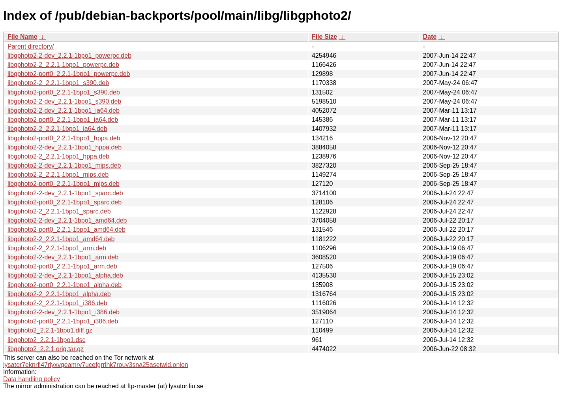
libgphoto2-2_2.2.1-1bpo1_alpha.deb (59, 294)
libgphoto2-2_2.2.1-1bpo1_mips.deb (58, 174)
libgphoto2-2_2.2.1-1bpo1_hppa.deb (58, 156)
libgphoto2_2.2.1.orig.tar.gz (45, 349)
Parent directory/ (30, 46)
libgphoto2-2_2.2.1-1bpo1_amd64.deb (60, 239)
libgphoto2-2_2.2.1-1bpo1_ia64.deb (57, 128)
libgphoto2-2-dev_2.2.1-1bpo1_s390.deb (64, 101)
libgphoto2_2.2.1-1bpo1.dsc (46, 339)
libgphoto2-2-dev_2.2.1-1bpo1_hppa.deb (64, 147)
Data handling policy (31, 379)
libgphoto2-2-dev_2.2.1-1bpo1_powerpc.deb (69, 55)
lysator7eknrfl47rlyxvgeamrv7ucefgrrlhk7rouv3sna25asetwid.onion (95, 364)
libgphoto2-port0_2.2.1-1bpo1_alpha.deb (64, 285)
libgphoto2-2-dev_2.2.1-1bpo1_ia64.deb (63, 110)
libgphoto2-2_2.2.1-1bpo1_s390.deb (58, 82)
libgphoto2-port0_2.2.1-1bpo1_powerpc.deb (68, 73)
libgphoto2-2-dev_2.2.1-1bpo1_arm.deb (62, 257)
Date (429, 36)
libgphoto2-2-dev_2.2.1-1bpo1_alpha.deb (65, 275)
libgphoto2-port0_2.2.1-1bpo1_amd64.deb (66, 229)
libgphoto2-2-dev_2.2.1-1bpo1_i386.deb (63, 312)
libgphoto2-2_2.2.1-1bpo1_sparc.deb (59, 211)
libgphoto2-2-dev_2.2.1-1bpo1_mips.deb (64, 165)
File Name (22, 36)
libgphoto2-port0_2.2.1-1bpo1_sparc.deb (64, 202)
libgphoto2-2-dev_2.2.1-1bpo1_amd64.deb (67, 220)
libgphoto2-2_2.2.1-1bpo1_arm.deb (56, 248)
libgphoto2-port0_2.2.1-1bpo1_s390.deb (63, 92)
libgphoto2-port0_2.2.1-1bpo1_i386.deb (62, 321)
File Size (324, 36)
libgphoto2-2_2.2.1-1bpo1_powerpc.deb (63, 64)
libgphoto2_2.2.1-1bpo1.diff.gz (49, 330)
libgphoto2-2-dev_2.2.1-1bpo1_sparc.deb (65, 193)
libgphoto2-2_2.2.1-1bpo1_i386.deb (57, 303)
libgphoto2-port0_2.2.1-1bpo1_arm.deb (62, 266)
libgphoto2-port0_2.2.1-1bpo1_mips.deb (63, 183)
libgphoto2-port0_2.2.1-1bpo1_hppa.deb (63, 138)
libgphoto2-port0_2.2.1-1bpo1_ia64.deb (62, 119)
